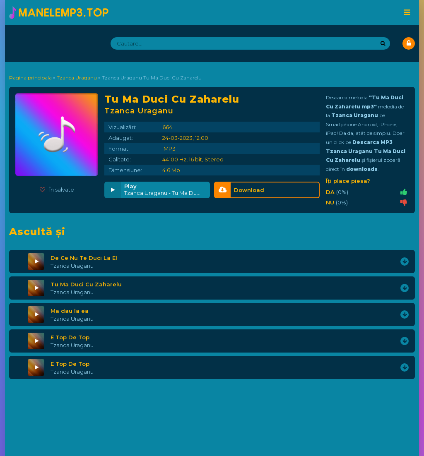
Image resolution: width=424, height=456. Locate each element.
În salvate (57, 189)
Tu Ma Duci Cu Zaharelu (86, 284)
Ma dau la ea (70, 310)
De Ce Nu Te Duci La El (84, 257)
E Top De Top (70, 337)
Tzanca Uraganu (72, 265)
